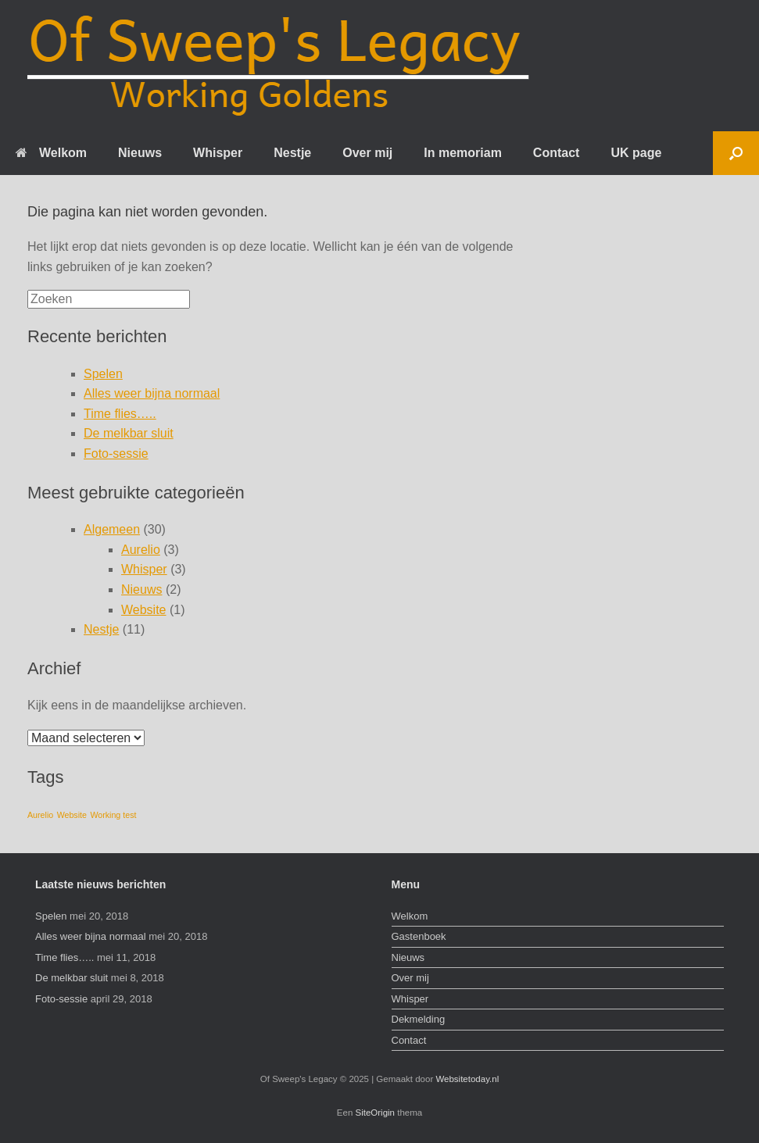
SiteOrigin (376, 1112)
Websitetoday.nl (467, 1079)
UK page (635, 152)
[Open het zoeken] (736, 153)
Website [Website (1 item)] (72, 815)
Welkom (51, 152)
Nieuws (140, 152)
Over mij (367, 152)
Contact (556, 152)
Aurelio (140, 549)
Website (143, 609)
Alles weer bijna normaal (152, 393)
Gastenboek (419, 936)
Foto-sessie (116, 453)
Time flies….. (120, 413)
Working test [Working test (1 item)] (113, 815)
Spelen (103, 373)
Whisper (217, 152)
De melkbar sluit (129, 433)
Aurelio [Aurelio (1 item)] (40, 815)
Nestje (292, 152)
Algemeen (112, 529)
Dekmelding (419, 1019)
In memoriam (463, 152)
